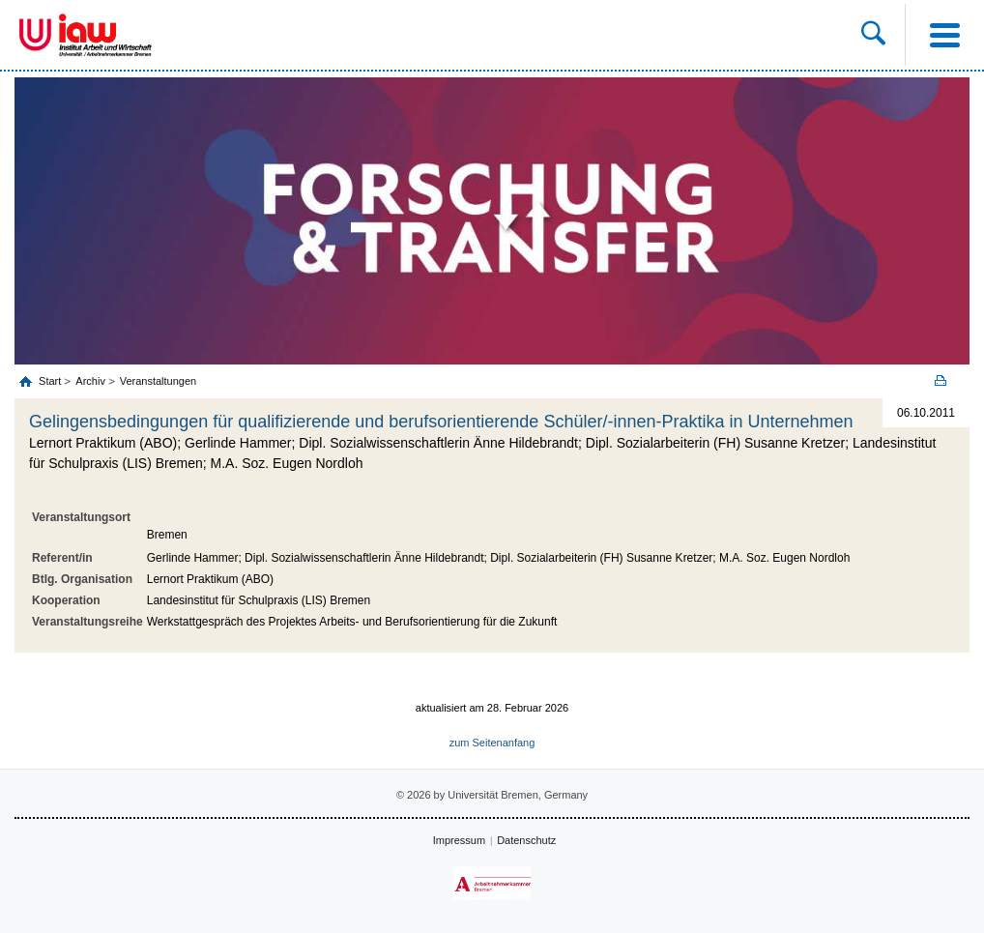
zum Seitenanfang (492, 742)
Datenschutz (526, 840)
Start (51, 381)
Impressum (459, 840)
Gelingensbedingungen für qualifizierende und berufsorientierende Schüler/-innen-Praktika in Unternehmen (441, 421)
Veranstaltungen (158, 381)
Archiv (90, 381)
